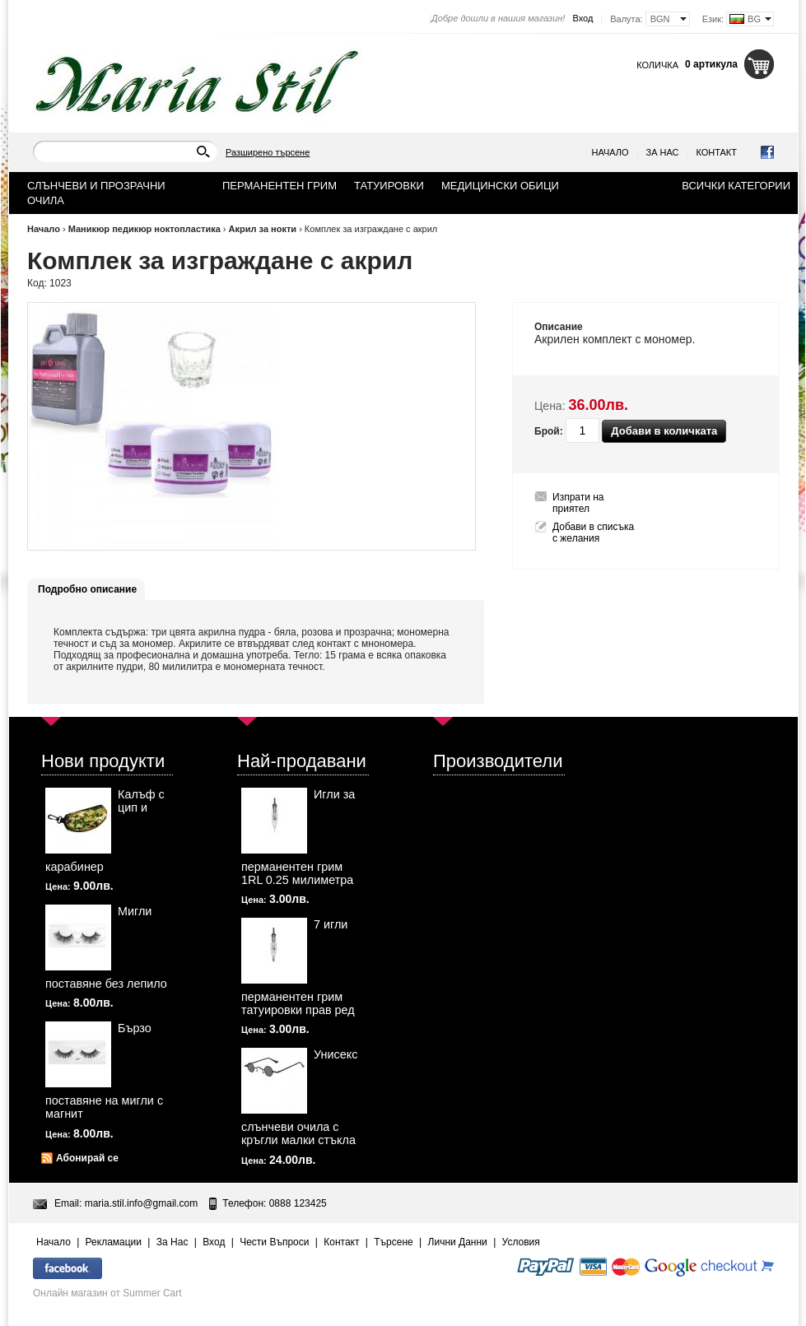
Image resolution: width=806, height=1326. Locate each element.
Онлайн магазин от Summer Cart (107, 1293)
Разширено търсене (268, 152)
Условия (521, 1242)
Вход (582, 18)
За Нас (662, 152)
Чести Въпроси (274, 1242)
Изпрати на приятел (578, 502)
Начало (610, 152)
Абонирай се (87, 1158)
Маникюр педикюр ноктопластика (144, 229)
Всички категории (736, 185)
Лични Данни (457, 1242)
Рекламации (114, 1242)
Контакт (716, 152)
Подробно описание (87, 589)
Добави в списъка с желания (593, 532)
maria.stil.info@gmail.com (141, 1203)
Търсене (393, 1242)
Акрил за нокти (263, 229)
